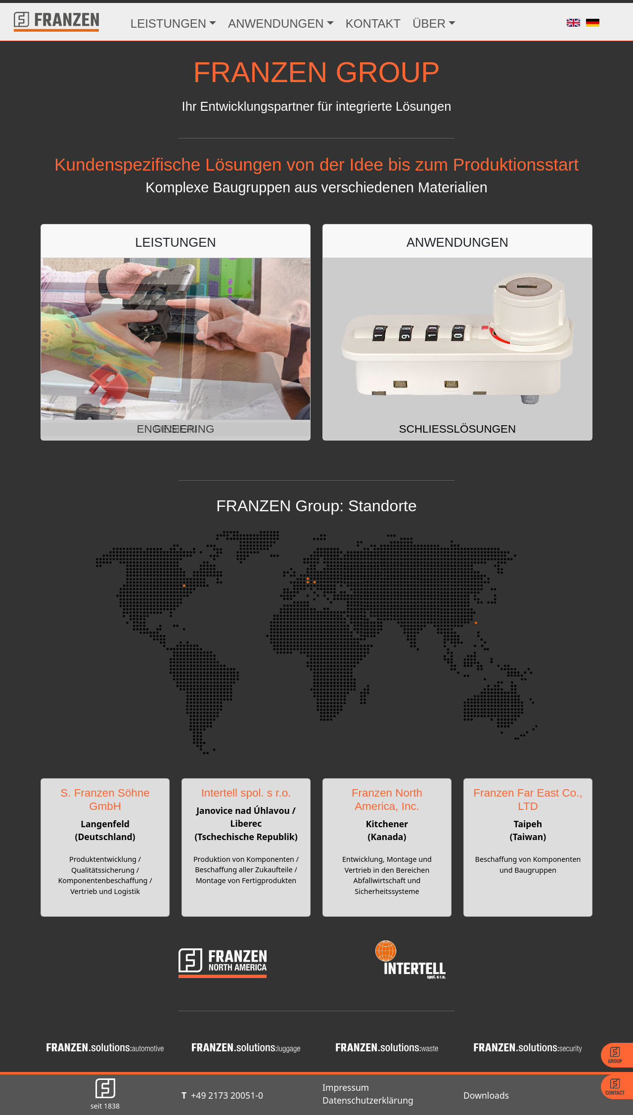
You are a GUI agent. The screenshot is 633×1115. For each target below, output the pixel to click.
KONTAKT (373, 23)
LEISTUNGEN (168, 23)
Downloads (486, 1095)
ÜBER (429, 23)
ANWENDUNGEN (275, 23)
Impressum (345, 1087)
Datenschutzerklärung (367, 1100)
